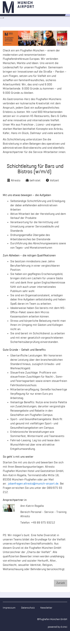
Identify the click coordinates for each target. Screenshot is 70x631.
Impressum (9, 607)
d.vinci (63, 627)
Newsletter (46, 607)
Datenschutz (28, 607)
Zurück (60, 583)
